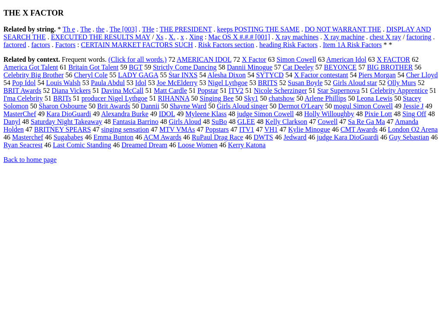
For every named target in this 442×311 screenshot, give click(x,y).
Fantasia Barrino (135, 121)
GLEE (246, 121)
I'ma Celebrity (23, 98)
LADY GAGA (138, 75)
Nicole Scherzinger (280, 90)
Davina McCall (122, 90)
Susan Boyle (305, 82)
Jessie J (413, 106)
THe (148, 29)
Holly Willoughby (329, 113)
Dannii (150, 106)
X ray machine (344, 37)
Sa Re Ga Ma (366, 121)
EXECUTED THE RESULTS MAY (100, 37)
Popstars (217, 129)
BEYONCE (340, 67)
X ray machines (297, 37)
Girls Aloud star (355, 82)
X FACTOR (393, 59)
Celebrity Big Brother (33, 75)
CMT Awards (359, 129)
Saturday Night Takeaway (66, 121)
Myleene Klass (206, 113)
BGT (135, 67)
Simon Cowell (296, 59)
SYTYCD (270, 75)
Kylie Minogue (309, 129)
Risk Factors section (226, 44)
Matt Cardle (170, 90)
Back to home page (30, 159)
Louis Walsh (63, 82)
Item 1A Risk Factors (352, 44)
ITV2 (235, 90)
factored (14, 44)
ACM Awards (162, 137)
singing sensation (125, 129)
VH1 (271, 129)
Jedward (295, 137)
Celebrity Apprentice (399, 90)
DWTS (263, 137)
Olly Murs (402, 82)
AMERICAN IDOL (204, 59)
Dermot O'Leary (300, 106)
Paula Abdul (108, 82)
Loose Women (198, 145)
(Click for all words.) (137, 59)
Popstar (207, 90)
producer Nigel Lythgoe (115, 98)
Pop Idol (24, 82)
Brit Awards (113, 106)
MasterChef (19, 113)
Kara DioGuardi (69, 113)
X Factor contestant (321, 75)
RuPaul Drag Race (217, 137)
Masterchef (27, 137)
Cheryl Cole (91, 75)
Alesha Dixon (227, 75)
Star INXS (182, 75)
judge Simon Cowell (265, 113)
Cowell (328, 121)
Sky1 (251, 98)
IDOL (167, 113)
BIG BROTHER (390, 67)
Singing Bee (217, 98)
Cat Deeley (298, 67)
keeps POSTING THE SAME (258, 29)
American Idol (346, 59)
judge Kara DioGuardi (348, 137)
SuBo (219, 121)
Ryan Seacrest (22, 145)
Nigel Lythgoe (228, 82)
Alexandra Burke (124, 113)
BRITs (62, 98)
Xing (196, 37)
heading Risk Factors (288, 44)
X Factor (254, 59)
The (85, 29)
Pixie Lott (378, 113)
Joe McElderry (177, 82)
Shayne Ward (188, 106)
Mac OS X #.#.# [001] (239, 37)
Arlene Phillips (325, 98)
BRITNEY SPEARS (62, 129)
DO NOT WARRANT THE (343, 29)
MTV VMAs (177, 129)
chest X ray (385, 37)
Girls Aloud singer (242, 106)
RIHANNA (173, 98)
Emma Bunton (113, 137)
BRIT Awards (22, 90)
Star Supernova (338, 90)
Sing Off (414, 113)
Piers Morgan (376, 75)
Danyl (11, 121)
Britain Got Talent (94, 67)
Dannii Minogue (249, 67)
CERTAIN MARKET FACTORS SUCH (137, 44)
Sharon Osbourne (63, 106)
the (100, 29)
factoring (419, 37)
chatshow (281, 98)
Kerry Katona (247, 145)
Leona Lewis (374, 98)
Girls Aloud (185, 121)
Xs (160, 37)
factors (40, 44)
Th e (69, 29)
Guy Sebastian (409, 137)
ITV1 (246, 129)
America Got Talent (30, 67)
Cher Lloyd (422, 75)
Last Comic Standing (82, 145)
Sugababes (68, 137)
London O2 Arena (413, 129)
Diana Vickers (71, 90)
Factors (65, 44)
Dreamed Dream (144, 145)
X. (172, 37)
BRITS (268, 82)
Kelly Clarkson (286, 121)
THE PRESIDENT (186, 29)
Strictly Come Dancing (185, 67)
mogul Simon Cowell (363, 106)
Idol (140, 82)
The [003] (123, 29)
